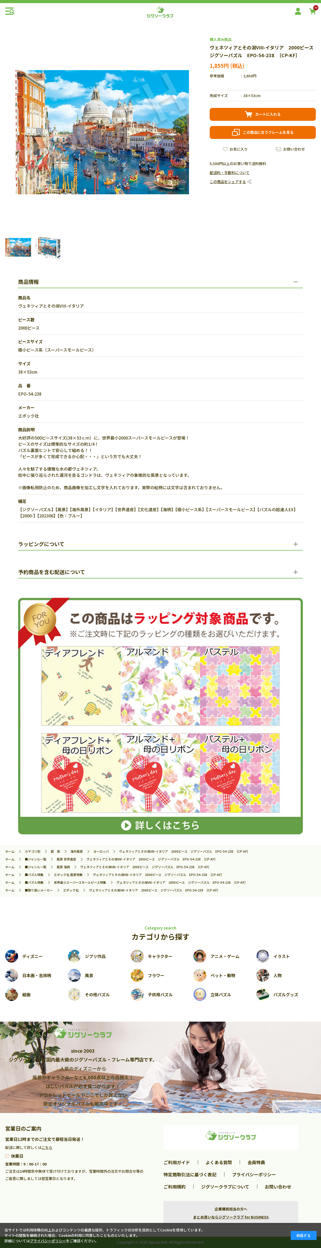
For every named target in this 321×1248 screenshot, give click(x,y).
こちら (46, 1147)
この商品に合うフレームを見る (268, 132)
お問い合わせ (294, 149)
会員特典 (256, 1162)
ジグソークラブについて (225, 1186)
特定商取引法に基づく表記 (190, 1174)
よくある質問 (219, 1162)
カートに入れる (268, 114)
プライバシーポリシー (254, 1174)
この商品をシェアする (228, 181)
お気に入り (239, 149)
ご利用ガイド (177, 1162)
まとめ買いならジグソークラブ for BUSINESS (231, 1217)
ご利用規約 (175, 1186)
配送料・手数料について (230, 172)
